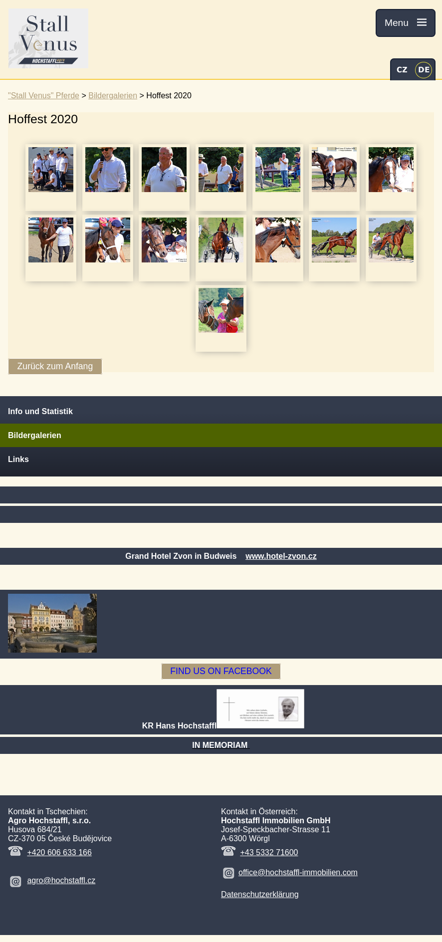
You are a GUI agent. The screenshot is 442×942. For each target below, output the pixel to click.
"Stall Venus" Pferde (43, 95)
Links (18, 459)
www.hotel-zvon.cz (281, 556)
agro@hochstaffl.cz (61, 880)
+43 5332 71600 (269, 852)
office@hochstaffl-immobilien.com (298, 872)
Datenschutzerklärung (260, 894)
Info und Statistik (40, 411)
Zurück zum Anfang (55, 367)
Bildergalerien (112, 95)
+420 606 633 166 (59, 852)
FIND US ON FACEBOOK (220, 672)
